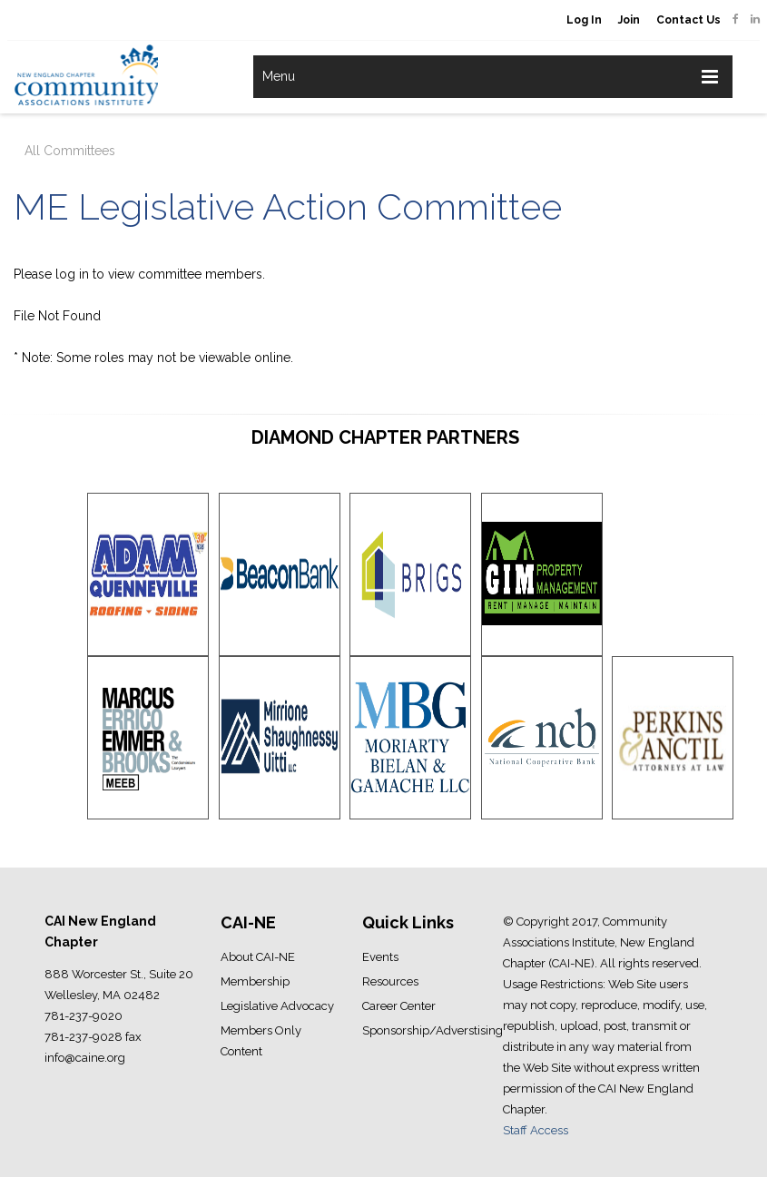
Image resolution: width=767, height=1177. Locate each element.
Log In (584, 20)
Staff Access (535, 1130)
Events (380, 957)
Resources (390, 981)
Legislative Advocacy (277, 1006)
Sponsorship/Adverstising (432, 1030)
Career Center (399, 1006)
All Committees (70, 150)
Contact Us (688, 20)
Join (629, 20)
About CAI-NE (258, 957)
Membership (255, 981)
